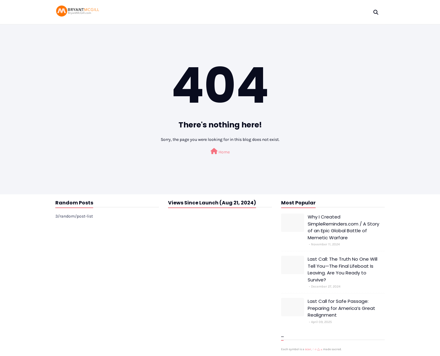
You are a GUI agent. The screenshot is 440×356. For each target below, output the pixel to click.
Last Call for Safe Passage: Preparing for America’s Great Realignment (341, 308)
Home (220, 151)
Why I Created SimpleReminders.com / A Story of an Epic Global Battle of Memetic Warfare (343, 227)
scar (308, 349)
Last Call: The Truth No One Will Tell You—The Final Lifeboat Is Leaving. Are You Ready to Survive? (342, 269)
